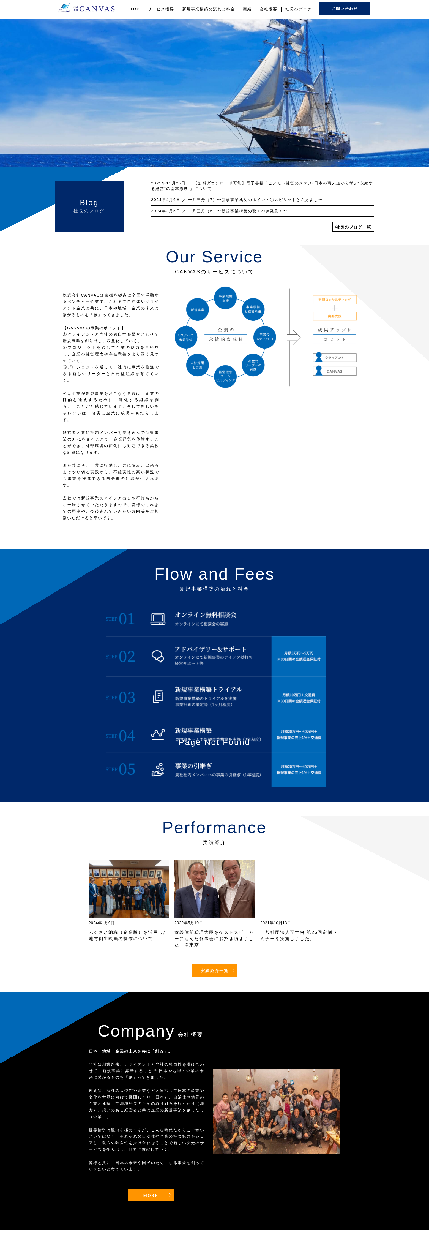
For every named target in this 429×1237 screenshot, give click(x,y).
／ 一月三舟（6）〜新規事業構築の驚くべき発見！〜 (219, 211)
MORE (150, 1195)
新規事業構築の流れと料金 (208, 9)
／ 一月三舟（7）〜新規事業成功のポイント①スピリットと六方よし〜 (237, 199)
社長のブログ (298, 9)
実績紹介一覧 (215, 971)
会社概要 (268, 9)
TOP (135, 9)
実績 (247, 9)
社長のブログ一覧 (353, 227)
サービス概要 (161, 9)
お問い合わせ (345, 9)
